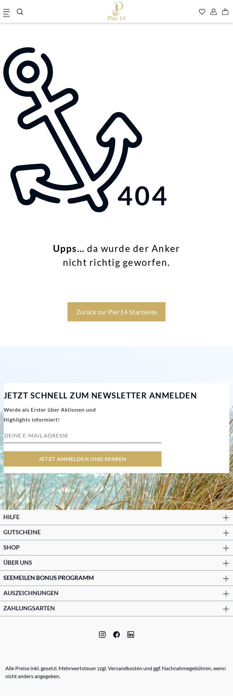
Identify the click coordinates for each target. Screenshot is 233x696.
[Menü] (8, 12)
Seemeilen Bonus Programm (48, 577)
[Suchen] (20, 12)
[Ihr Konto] (213, 12)
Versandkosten (125, 668)
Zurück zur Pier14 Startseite (116, 312)
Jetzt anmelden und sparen (83, 459)
